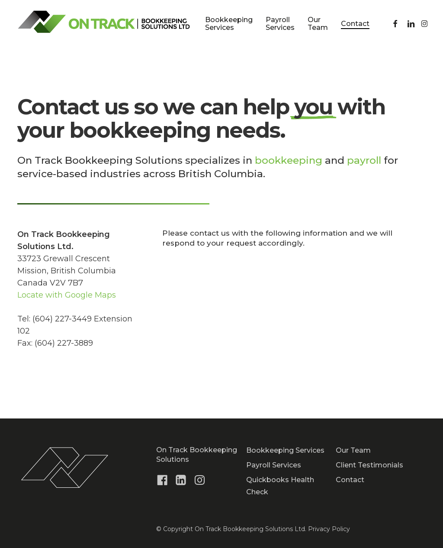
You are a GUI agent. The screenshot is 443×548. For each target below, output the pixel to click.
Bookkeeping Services (285, 450)
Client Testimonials (369, 465)
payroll (364, 160)
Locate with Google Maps (66, 295)
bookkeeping (288, 160)
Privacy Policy (329, 529)
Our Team (353, 450)
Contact (350, 480)
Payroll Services (273, 465)
